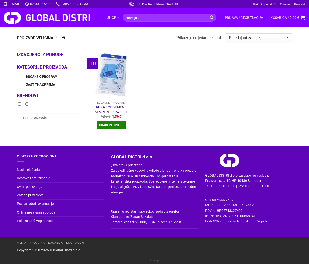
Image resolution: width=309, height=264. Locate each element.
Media (21, 242)
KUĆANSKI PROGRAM (41, 77)
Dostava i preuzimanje (33, 178)
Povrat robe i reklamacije (35, 204)
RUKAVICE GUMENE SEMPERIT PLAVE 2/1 (111, 109)
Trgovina (37, 242)
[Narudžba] (259, 38)
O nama (285, 4)
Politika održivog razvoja (35, 221)
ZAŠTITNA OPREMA (40, 85)
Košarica (55, 242)
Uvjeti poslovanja (29, 187)
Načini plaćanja (28, 169)
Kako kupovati (264, 4)
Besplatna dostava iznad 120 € (159, 4)
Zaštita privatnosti (30, 195)
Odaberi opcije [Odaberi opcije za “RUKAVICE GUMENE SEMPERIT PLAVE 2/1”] (111, 125)
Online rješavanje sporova (36, 212)
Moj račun (75, 242)
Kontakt (299, 4)
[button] (244, 17)
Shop (113, 17)
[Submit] (212, 18)
